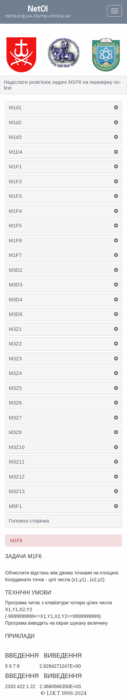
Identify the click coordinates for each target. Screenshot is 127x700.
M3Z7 (15, 417)
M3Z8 (15, 432)
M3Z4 (15, 373)
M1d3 (15, 137)
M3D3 (15, 284)
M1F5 (15, 225)
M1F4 (15, 211)
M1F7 (15, 255)
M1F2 (15, 181)
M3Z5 (15, 388)
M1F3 (15, 196)
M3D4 (15, 299)
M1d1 (15, 107)
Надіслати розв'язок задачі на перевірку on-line (62, 85)
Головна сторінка (29, 521)
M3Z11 (17, 462)
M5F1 (15, 506)
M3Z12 (17, 476)
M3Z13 (17, 491)
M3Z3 (15, 358)
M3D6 (15, 314)
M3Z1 (15, 329)
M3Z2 (15, 343)
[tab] (63, 85)
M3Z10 (17, 447)
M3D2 (15, 270)
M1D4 (15, 152)
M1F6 (15, 240)
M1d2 (15, 122)
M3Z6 (15, 402)
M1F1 (15, 166)
